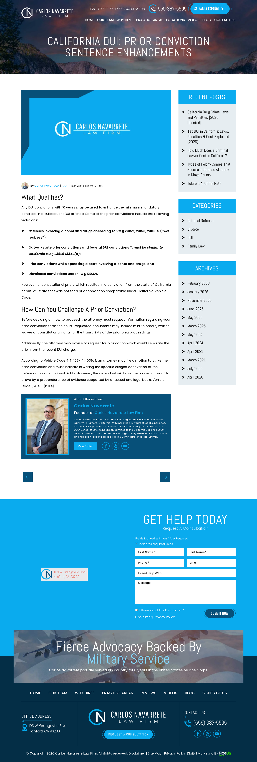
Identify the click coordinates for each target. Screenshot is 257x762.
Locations (175, 20)
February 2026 (198, 283)
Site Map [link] (155, 753)
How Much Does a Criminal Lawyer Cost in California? (207, 153)
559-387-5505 (172, 8)
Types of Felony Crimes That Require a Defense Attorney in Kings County (208, 170)
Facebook (106, 446)
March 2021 (196, 360)
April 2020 (195, 377)
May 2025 (195, 317)
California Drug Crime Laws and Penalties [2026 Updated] (208, 117)
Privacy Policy (164, 617)
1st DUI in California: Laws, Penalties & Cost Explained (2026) (208, 137)
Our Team (105, 20)
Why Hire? (125, 20)
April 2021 (195, 351)
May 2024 (195, 334)
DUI (64, 186)
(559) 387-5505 (210, 723)
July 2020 (195, 368)
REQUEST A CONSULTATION (128, 734)
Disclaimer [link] (136, 753)
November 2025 (199, 300)
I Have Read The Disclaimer (161, 610)
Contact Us (225, 20)
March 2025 (196, 326)
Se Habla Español (207, 9)
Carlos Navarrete (46, 186)
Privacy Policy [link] (175, 753)
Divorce (193, 229)
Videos (193, 20)
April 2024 (195, 343)
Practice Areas (149, 20)
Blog (206, 20)
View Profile (85, 446)
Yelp (116, 446)
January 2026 (197, 291)
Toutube (125, 446)
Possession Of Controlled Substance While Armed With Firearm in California (28, 477)
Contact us (214, 692)
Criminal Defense (200, 220)
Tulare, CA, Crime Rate (204, 183)
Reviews (148, 692)
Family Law (196, 246)
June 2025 (195, 309)
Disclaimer (143, 617)
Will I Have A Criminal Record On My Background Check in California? (165, 477)
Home (89, 20)
